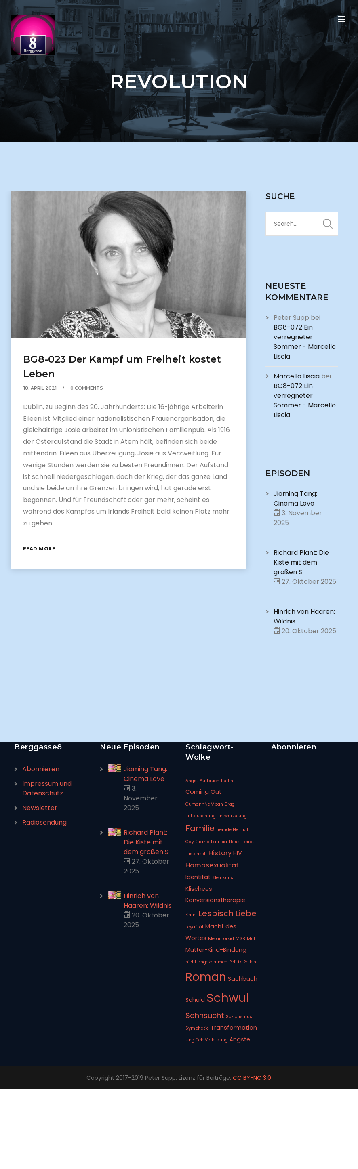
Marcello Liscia (297, 376)
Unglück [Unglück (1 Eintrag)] (194, 1040)
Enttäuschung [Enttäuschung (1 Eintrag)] (200, 816)
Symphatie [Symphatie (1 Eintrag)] (197, 1028)
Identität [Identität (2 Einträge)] (198, 877)
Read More (39, 548)
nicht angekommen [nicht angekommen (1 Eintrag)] (206, 962)
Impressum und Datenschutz (47, 788)
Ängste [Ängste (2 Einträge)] (240, 1039)
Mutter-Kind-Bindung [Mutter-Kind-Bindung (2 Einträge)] (215, 950)
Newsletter (39, 807)
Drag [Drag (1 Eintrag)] (230, 804)
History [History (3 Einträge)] (220, 853)
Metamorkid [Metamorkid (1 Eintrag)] (221, 939)
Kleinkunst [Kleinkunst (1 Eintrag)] (223, 878)
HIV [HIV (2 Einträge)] (237, 853)
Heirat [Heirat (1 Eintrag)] (247, 842)
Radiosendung (44, 822)
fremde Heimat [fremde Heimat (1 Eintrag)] (232, 830)
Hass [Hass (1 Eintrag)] (234, 842)
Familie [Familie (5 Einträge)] (200, 828)
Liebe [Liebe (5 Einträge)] (246, 913)
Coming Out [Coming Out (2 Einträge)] (203, 792)
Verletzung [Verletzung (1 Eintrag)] (216, 1040)
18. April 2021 (40, 388)
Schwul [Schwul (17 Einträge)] (227, 997)
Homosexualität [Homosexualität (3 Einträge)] (212, 865)
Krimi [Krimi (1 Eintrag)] (191, 915)
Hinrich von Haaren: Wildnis (148, 900)
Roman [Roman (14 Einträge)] (205, 977)
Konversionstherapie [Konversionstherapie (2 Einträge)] (215, 900)
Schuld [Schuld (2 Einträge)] (195, 1000)
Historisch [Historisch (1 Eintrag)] (196, 854)
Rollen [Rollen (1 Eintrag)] (249, 962)
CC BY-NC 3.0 (252, 1078)
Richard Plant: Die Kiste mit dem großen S (301, 562)
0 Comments (86, 388)
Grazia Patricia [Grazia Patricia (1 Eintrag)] (211, 842)
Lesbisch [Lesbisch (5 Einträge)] (216, 913)
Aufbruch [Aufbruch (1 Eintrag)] (209, 781)
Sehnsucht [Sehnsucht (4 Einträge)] (204, 1015)
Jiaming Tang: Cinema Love (295, 498)
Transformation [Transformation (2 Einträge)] (234, 1028)
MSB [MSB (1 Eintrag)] (240, 939)
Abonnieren (40, 769)
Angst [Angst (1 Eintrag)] (191, 781)
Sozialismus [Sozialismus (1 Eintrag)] (239, 1017)
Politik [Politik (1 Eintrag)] (235, 962)
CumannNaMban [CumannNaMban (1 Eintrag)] (204, 804)
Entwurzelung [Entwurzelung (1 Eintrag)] (232, 816)
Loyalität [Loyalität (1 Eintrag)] (194, 927)
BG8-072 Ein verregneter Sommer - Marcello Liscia (305, 342)
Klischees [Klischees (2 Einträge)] (198, 889)
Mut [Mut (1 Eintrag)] (251, 939)
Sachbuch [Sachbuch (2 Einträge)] (242, 979)
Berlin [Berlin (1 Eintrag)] (227, 781)
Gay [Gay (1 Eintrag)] (189, 842)
